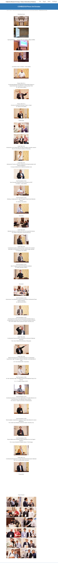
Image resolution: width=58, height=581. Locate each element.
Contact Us (42, 43)
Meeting (41, 14)
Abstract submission (44, 36)
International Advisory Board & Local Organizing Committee (46, 26)
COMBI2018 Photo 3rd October (46, 19)
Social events (43, 31)
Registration (43, 38)
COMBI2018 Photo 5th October (46, 23)
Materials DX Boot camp (43, 45)
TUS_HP (10, 570)
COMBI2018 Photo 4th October (46, 21)
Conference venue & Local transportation (45, 34)
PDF (12, 570)
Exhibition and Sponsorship (45, 40)
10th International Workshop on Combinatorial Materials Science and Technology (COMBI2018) (45, 17)
